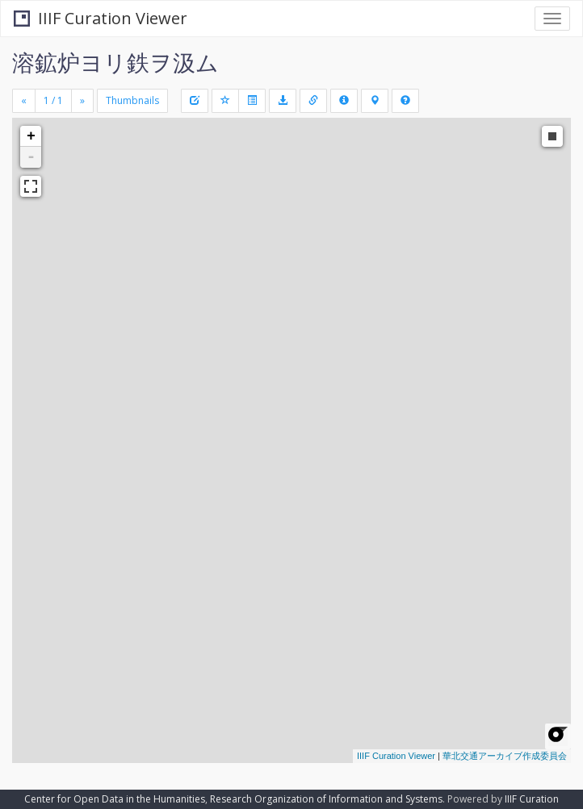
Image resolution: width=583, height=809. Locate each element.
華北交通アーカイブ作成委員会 (504, 756)
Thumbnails (132, 100)
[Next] (82, 101)
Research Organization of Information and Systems (326, 799)
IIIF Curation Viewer (100, 18)
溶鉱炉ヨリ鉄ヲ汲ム (115, 62)
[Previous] (24, 101)
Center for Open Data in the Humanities (114, 799)
